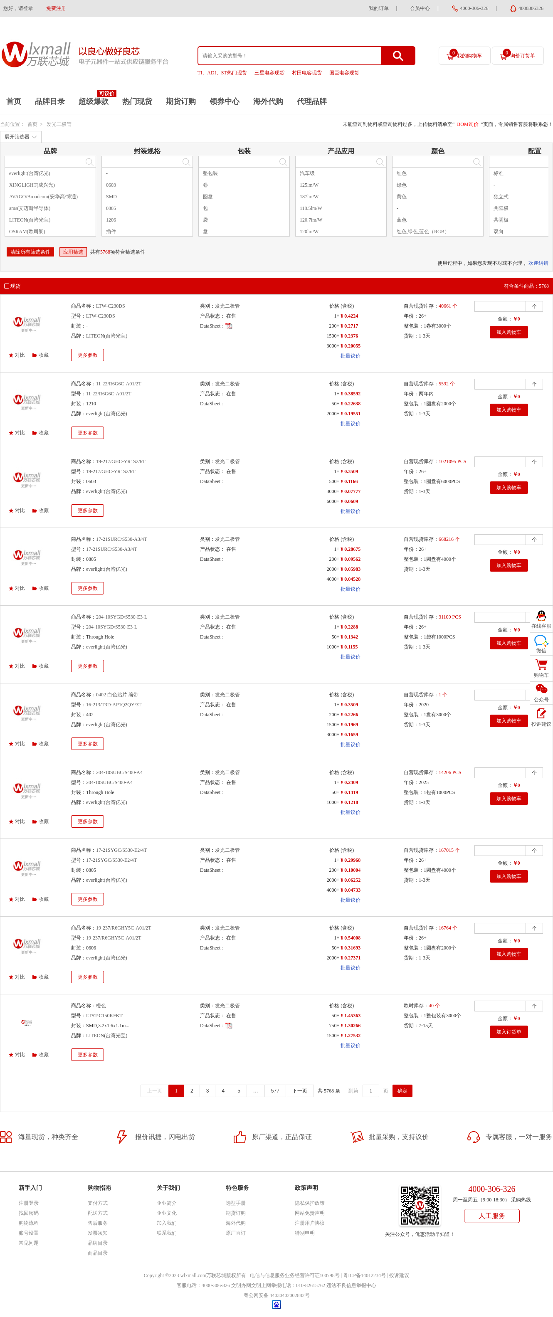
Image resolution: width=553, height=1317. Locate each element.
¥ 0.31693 (350, 948)
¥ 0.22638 (350, 404)
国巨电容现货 (344, 73)
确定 (402, 1091)
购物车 (541, 675)
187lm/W (309, 197)
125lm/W (309, 185)
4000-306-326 (474, 8)
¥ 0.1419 (349, 792)
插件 (111, 231)
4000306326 (530, 8)
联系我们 (167, 1233)
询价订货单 (519, 54)
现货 (15, 286)
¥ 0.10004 (350, 870)
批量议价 (350, 356)
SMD (111, 197)
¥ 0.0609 (349, 501)
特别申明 (305, 1233)
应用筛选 (73, 252)
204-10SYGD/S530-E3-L (121, 617)
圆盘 (208, 197)
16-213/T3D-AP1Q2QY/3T (113, 705)
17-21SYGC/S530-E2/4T (121, 850)
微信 (541, 651)
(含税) (347, 306)
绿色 (402, 185)
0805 (111, 208)
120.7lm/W (311, 220)
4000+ (332, 579)
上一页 (154, 1091)
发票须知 (98, 1233)
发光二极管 (59, 124)
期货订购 (181, 101)
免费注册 (56, 8)
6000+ (332, 501)
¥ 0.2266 (349, 715)
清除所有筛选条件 (30, 252)
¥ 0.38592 (350, 394)
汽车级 (307, 173)
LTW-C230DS (110, 306)
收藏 (44, 355)
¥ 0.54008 (350, 938)
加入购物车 (508, 332)
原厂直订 (236, 1233)
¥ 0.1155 (349, 647)
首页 (13, 101)
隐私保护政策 (310, 1203)
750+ (334, 1025)
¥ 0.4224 (349, 316)
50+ (335, 404)
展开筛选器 (17, 137)
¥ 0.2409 (349, 782)
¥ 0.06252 (350, 880)
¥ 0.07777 (350, 491)
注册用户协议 (310, 1223)
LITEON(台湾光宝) (29, 220)
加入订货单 (508, 1032)
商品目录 (98, 1253)
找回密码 (29, 1213)
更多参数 (88, 355)
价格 (334, 306)
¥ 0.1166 (349, 481)
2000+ (332, 414)
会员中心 (420, 8)
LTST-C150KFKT (104, 1016)
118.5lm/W (311, 208)
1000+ (332, 647)
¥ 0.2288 (349, 627)
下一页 (299, 1091)
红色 (402, 173)
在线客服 (541, 626)
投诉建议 (399, 1275)
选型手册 (236, 1203)
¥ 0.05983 (350, 569)
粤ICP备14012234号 (364, 1275)
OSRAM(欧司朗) (27, 231)
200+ (334, 326)
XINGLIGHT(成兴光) (32, 185)
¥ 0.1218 (349, 802)
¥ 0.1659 (349, 734)
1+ (336, 316)
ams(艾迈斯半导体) (29, 208)
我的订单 (379, 8)
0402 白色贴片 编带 (117, 695)
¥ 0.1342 (349, 637)
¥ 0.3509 (349, 471)
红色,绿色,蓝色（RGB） (423, 231)
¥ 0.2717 (349, 326)
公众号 (541, 700)
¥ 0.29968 (350, 860)
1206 (111, 220)
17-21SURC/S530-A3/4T (121, 539)
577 (275, 1091)
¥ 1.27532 (350, 1035)
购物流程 (29, 1223)
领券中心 (224, 101)
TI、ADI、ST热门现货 (222, 73)
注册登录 (29, 1203)
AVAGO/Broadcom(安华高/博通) (43, 197)
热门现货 (137, 101)
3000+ (332, 346)
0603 (111, 185)
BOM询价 (467, 124)
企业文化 (167, 1213)
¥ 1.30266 (350, 1025)
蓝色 (402, 220)
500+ (334, 481)
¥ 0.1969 (349, 725)
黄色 (402, 197)
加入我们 (167, 1223)
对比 (20, 355)
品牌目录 (50, 101)
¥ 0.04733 (350, 890)
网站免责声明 (310, 1213)
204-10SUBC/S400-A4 (119, 772)
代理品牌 (312, 101)
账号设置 (29, 1233)
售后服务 (98, 1223)
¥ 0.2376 (349, 336)
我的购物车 (465, 54)
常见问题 (29, 1243)
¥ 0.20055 (350, 346)
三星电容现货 (269, 73)
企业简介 (167, 1203)
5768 (105, 252)
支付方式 (98, 1203)
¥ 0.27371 (350, 958)
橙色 (101, 1006)
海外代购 (268, 101)
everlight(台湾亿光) (29, 173)
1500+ (332, 336)
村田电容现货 (307, 73)
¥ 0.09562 (350, 559)
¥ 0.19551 (350, 414)
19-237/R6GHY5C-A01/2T (123, 928)
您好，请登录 (18, 8)
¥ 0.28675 (350, 549)
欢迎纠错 (538, 263)
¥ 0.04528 (350, 579)
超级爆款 (94, 101)
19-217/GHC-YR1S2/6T (121, 461)
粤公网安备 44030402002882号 (277, 1295)
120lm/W (309, 231)
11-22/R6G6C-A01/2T (118, 384)
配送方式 (98, 1213)
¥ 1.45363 (350, 1016)
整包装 (210, 173)
